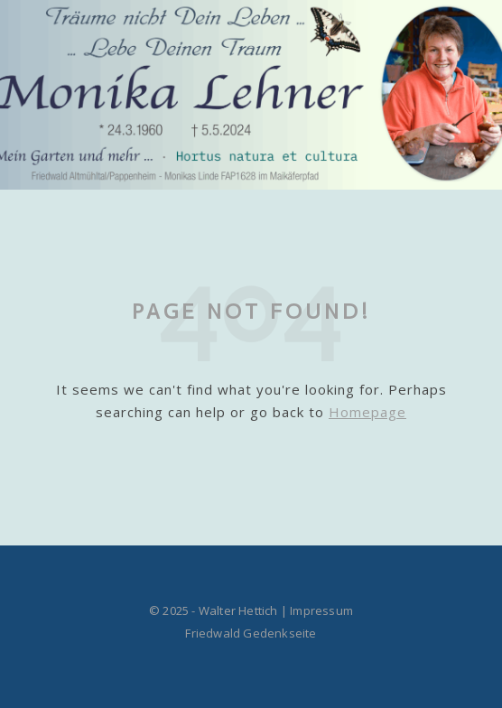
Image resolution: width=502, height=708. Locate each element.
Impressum (321, 610)
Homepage (367, 412)
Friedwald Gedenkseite (250, 633)
